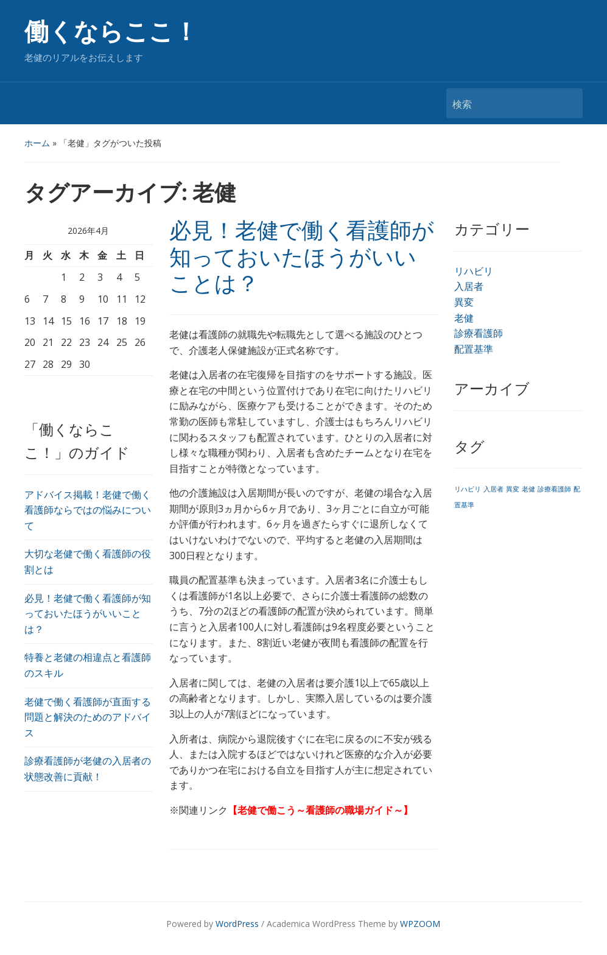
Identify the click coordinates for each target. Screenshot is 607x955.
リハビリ (473, 271)
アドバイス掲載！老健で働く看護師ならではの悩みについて (87, 510)
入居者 (468, 286)
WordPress (237, 923)
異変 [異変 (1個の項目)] (512, 489)
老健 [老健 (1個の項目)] (528, 489)
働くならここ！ (111, 32)
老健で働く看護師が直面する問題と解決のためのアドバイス (87, 717)
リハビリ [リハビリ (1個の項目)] (467, 489)
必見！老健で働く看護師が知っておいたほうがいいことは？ (87, 613)
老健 (464, 318)
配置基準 (473, 349)
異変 (464, 302)
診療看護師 (478, 333)
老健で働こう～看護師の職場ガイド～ (320, 810)
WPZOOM (420, 923)
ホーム (37, 143)
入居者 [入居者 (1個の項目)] (493, 489)
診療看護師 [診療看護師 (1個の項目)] (554, 489)
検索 (567, 103)
